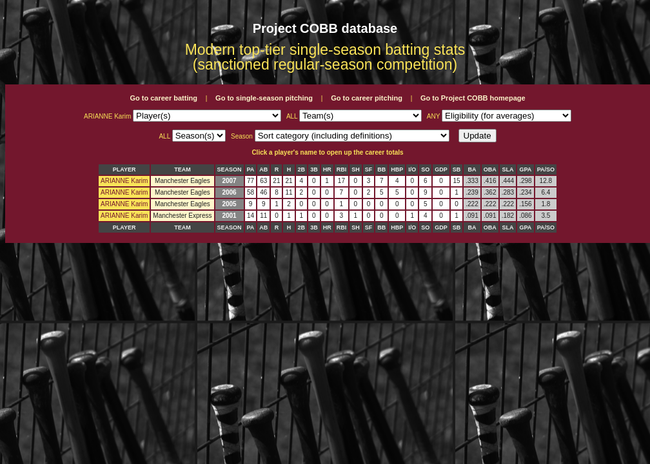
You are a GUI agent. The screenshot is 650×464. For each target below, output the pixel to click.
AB (263, 169)
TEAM (182, 169)
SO (425, 169)
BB (381, 169)
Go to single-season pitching (264, 98)
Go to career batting (163, 98)
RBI (342, 169)
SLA (507, 169)
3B (314, 169)
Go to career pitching (366, 98)
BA (472, 169)
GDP (441, 169)
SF (369, 169)
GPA (526, 169)
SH (355, 169)
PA (251, 169)
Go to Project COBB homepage (473, 98)
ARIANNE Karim (124, 180)
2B (302, 169)
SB (457, 169)
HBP (397, 169)
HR (327, 169)
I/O (412, 169)
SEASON (229, 169)
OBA (490, 169)
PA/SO (546, 169)
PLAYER (124, 169)
